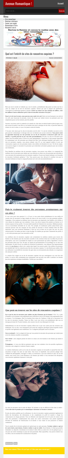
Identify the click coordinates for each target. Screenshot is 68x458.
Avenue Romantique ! (18, 3)
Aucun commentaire (55, 58)
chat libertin (14, 246)
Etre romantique (10, 19)
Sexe (15, 443)
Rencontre (9, 443)
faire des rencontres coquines (36, 248)
